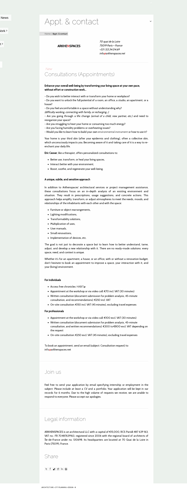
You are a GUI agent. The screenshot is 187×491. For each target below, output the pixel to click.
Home (48, 33)
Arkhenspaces (19, 487)
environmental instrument (113, 132)
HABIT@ (81, 286)
